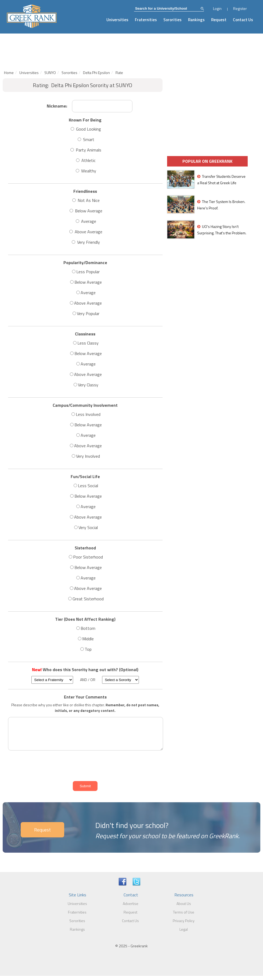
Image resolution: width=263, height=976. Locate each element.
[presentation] (47, 765)
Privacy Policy (183, 920)
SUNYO (50, 72)
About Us (183, 903)
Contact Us (243, 20)
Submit (85, 786)
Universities (117, 20)
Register (240, 8)
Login (217, 8)
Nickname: (57, 106)
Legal (183, 929)
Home (9, 72)
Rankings (196, 20)
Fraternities (146, 20)
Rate (119, 72)
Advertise (130, 903)
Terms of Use (183, 912)
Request (218, 20)
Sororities (172, 20)
